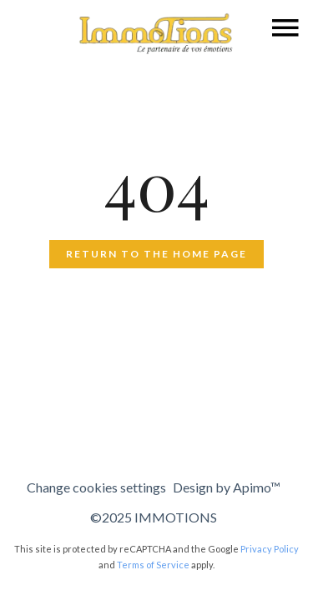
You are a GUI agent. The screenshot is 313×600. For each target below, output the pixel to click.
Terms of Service (153, 564)
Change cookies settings (96, 487)
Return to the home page (156, 254)
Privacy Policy (269, 548)
